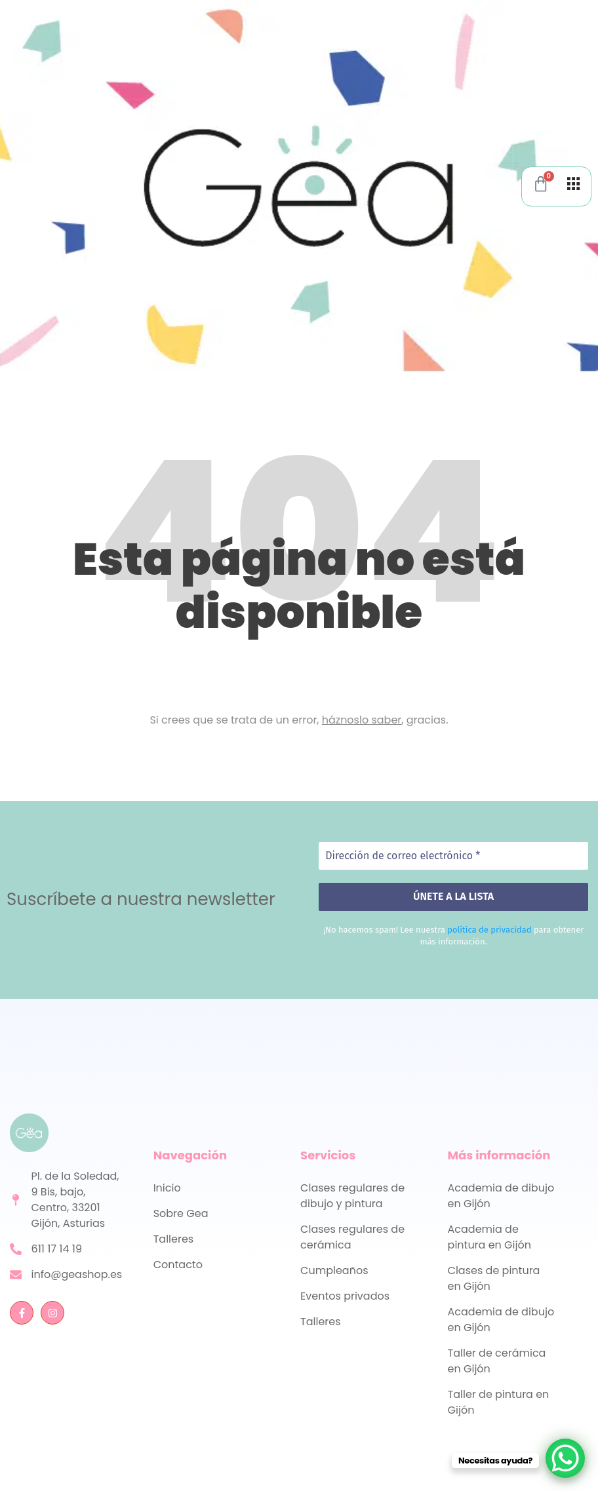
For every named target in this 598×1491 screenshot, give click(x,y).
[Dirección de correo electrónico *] (453, 856)
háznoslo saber (362, 719)
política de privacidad (489, 930)
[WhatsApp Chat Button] (565, 1458)
